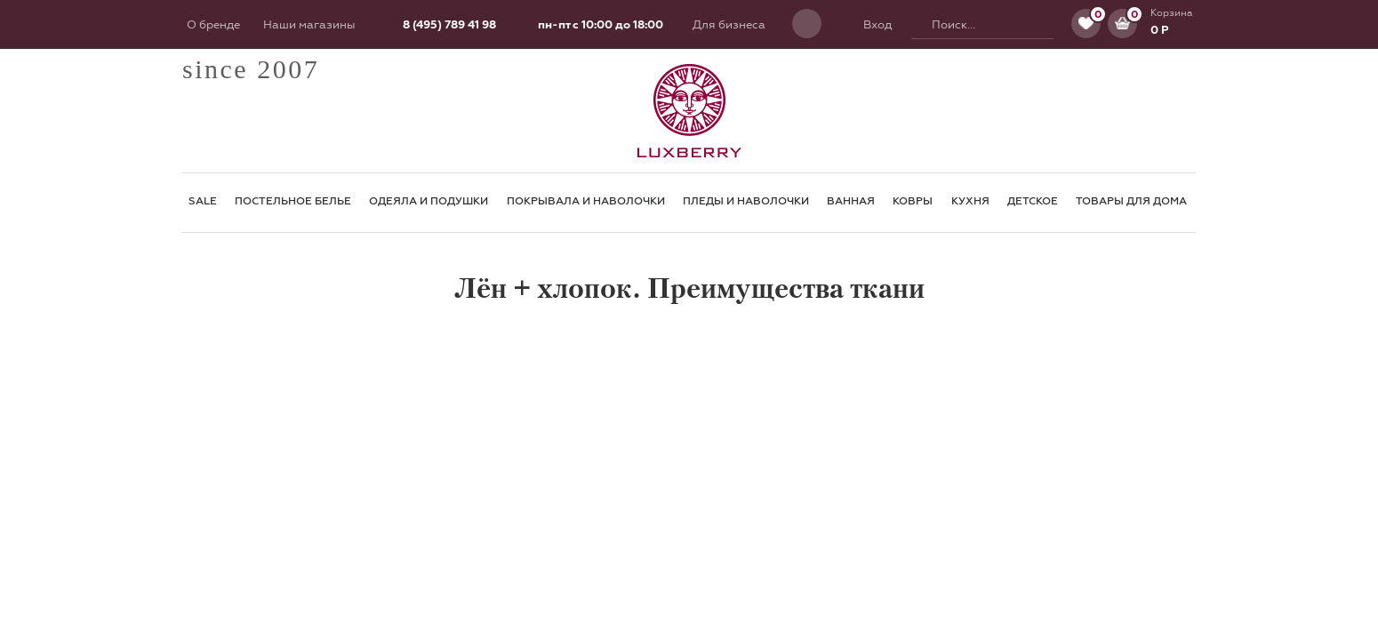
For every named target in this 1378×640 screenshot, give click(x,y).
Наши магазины (309, 24)
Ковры (913, 201)
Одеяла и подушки (428, 201)
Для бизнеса (729, 24)
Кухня (970, 201)
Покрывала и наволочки (586, 201)
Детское (1032, 201)
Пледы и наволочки (746, 201)
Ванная (851, 201)
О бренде (213, 24)
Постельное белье (293, 201)
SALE (202, 201)
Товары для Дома (1131, 201)
